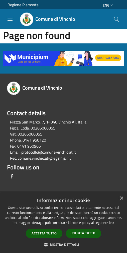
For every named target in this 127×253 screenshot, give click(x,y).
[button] (63, 244)
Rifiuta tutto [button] (83, 233)
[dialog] (63, 223)
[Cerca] (116, 19)
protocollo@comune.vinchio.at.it (48, 152)
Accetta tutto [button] (44, 233)
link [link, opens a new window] (111, 223)
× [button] (121, 198)
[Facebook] (12, 176)
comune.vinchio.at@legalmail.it (44, 158)
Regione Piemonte (23, 5)
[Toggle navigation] (10, 19)
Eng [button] (108, 5)
